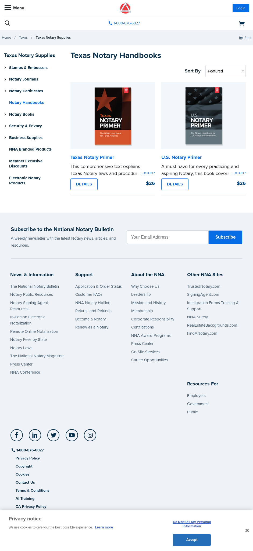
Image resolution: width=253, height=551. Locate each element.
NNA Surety (197, 317)
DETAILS (84, 184)
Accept (191, 540)
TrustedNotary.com (203, 286)
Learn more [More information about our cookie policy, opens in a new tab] (104, 527)
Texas (23, 37)
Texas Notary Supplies (53, 37)
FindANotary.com (202, 333)
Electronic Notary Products (25, 181)
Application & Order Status (98, 286)
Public (192, 412)
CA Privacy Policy (31, 506)
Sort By (193, 71)
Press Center (21, 364)
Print (247, 38)
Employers (196, 395)
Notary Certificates (26, 91)
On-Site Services (145, 351)
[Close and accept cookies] (247, 531)
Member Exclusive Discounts (25, 164)
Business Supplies (25, 137)
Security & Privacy (25, 125)
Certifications (142, 327)
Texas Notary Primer (92, 157)
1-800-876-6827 (30, 450)
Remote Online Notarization (34, 331)
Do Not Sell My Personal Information (192, 524)
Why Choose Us (145, 286)
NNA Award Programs (151, 335)
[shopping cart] (209, 23)
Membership (142, 310)
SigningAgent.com (203, 294)
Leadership (141, 294)
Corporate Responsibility (152, 319)
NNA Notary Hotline (92, 302)
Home (6, 37)
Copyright (24, 466)
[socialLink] (17, 437)
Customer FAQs (88, 294)
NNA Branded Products (30, 149)
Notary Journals (23, 79)
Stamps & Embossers (28, 67)
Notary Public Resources (31, 294)
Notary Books (21, 114)
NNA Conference (25, 372)
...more (148, 173)
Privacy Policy (28, 458)
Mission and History (148, 302)
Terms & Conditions (32, 490)
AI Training (25, 498)
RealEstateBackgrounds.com (212, 325)
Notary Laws (21, 347)
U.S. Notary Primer (181, 157)
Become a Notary (90, 319)
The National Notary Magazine (36, 355)
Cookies (23, 474)
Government (198, 404)
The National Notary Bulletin (34, 286)
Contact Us (25, 482)
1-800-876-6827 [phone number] (127, 23)
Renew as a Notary (91, 327)
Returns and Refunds (93, 310)
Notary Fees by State (28, 339)
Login (240, 8)
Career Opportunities (149, 359)
